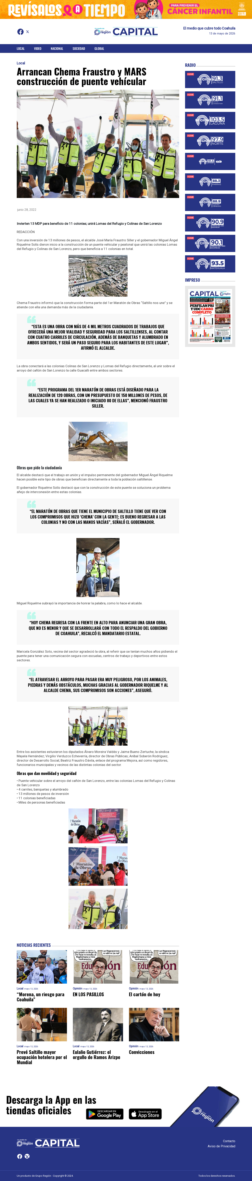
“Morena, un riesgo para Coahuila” (40, 997)
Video (37, 48)
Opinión (77, 988)
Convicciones (142, 1052)
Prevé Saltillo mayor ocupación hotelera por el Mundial (42, 1057)
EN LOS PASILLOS (89, 994)
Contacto (229, 1141)
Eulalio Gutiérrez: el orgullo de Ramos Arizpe (96, 1054)
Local (21, 48)
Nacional (57, 48)
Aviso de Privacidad (221, 1146)
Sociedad (79, 48)
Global (99, 48)
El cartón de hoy (144, 994)
